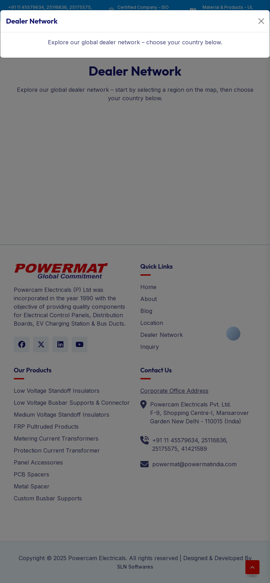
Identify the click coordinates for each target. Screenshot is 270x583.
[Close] (261, 21)
